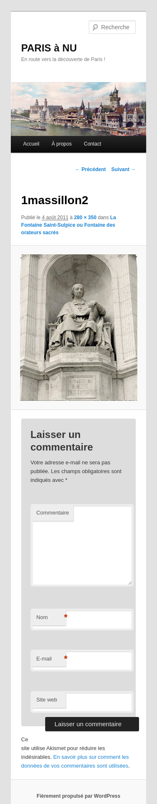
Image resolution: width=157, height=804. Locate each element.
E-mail (51, 659)
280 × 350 (85, 217)
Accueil (31, 144)
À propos (61, 144)
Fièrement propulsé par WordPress (79, 796)
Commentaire (52, 513)
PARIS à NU (49, 48)
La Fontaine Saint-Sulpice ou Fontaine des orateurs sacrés (68, 225)
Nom (51, 618)
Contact (92, 144)
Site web (46, 699)
